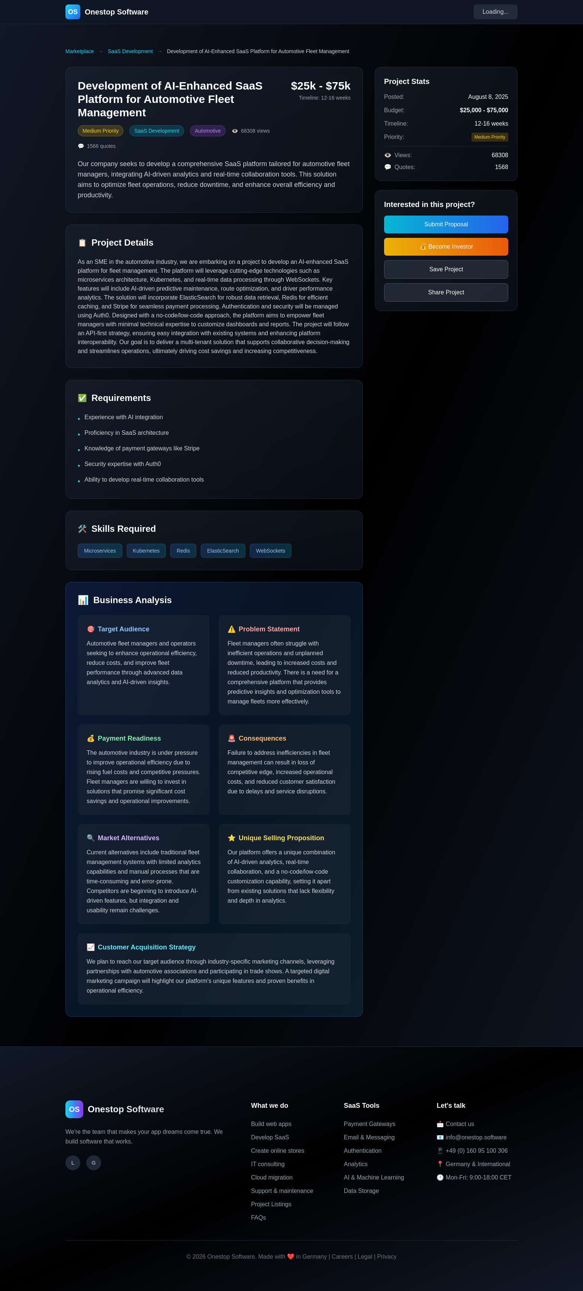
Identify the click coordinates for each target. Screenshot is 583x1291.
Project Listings (271, 1204)
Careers (342, 1256)
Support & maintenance (282, 1191)
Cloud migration (272, 1177)
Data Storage (361, 1191)
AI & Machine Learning (374, 1177)
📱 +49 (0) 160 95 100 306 (472, 1151)
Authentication (362, 1151)
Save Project (446, 269)
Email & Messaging (369, 1137)
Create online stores (277, 1151)
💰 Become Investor (446, 246)
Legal (365, 1256)
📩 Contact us (455, 1124)
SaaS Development (130, 51)
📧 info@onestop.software (471, 1137)
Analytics (356, 1164)
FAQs (258, 1217)
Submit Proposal (446, 224)
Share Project (446, 292)
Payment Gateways (370, 1124)
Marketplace (79, 51)
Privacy (386, 1256)
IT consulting (267, 1164)
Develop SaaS (270, 1137)
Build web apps (271, 1124)
